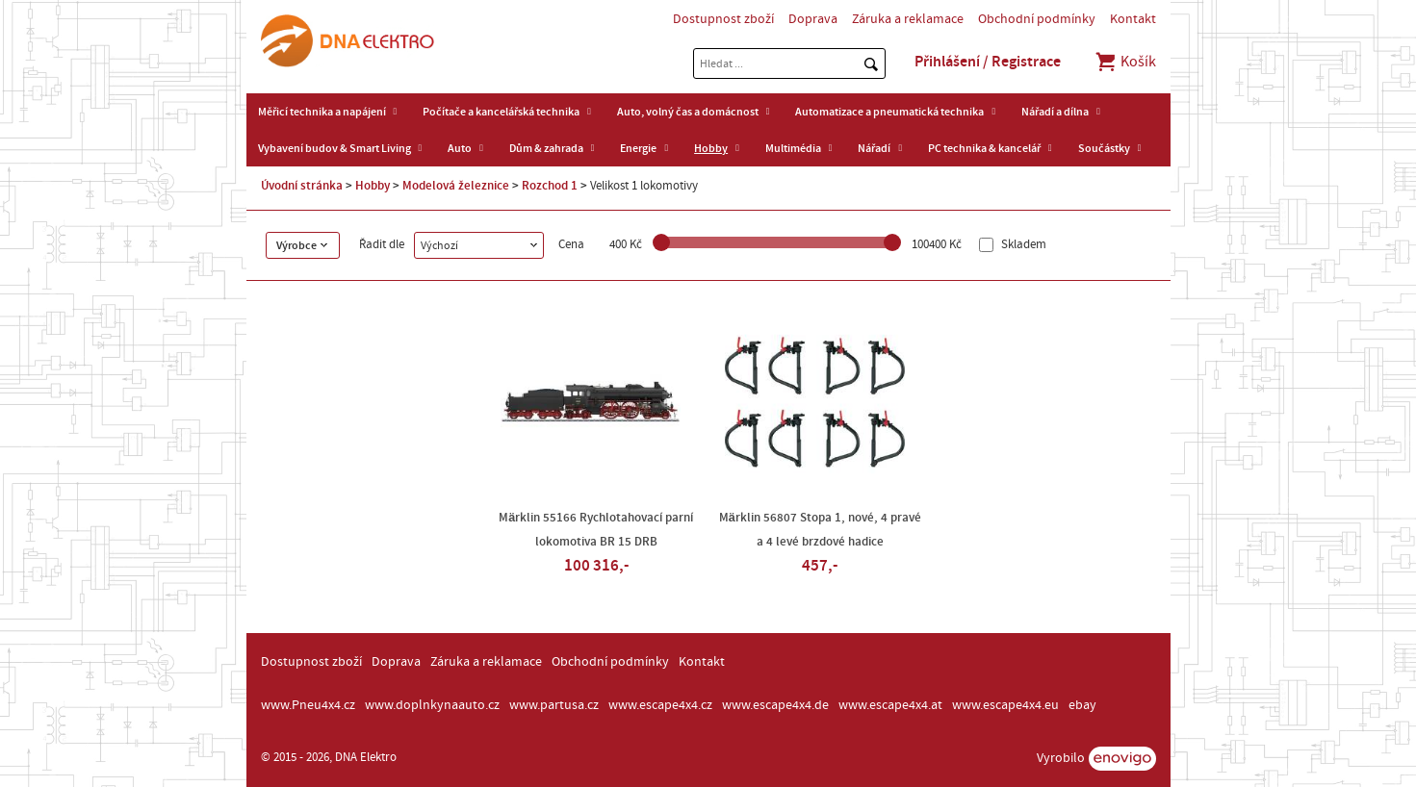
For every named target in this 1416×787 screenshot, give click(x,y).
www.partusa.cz (554, 705)
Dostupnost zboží (723, 19)
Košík (1125, 61)
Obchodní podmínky (1036, 19)
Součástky (1104, 148)
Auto (460, 148)
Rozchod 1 (550, 185)
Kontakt (1133, 19)
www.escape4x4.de (775, 705)
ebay (1082, 705)
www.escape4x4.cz (660, 705)
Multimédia (793, 148)
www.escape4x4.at (890, 705)
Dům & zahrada (546, 148)
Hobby (711, 148)
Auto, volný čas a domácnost (688, 111)
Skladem (1022, 245)
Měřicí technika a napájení (322, 111)
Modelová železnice (455, 185)
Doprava (812, 19)
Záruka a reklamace (908, 19)
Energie (638, 148)
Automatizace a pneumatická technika (889, 111)
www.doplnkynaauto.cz (432, 705)
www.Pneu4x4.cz (308, 705)
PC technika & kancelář (984, 148)
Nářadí (874, 148)
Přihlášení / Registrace (987, 61)
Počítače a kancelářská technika (501, 111)
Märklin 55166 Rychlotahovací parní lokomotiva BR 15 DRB (596, 529)
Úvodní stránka (302, 185)
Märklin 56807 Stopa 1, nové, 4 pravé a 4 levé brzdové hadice (820, 529)
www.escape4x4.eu (1005, 705)
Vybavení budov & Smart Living (334, 148)
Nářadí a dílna (1055, 111)
